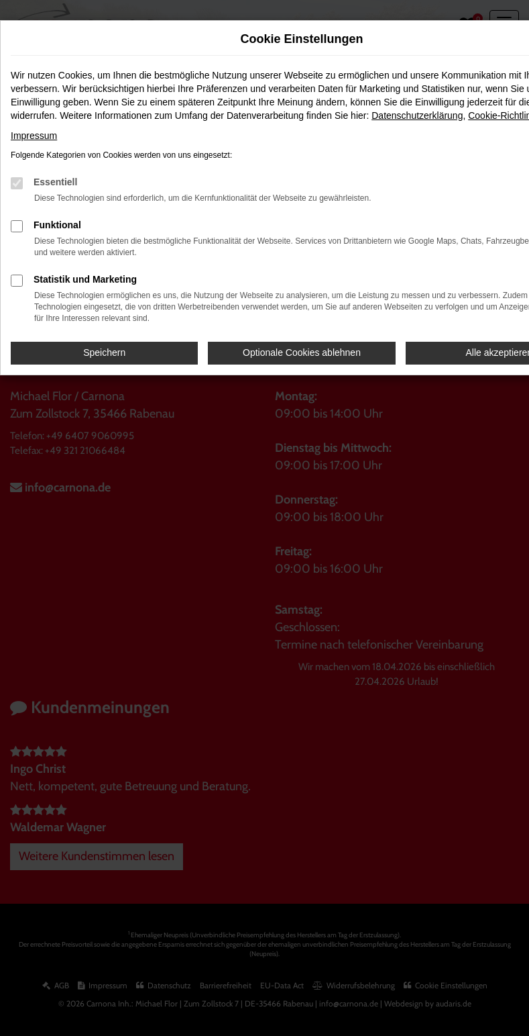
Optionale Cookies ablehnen (302, 352)
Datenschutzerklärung (417, 115)
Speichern (104, 352)
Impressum (34, 135)
